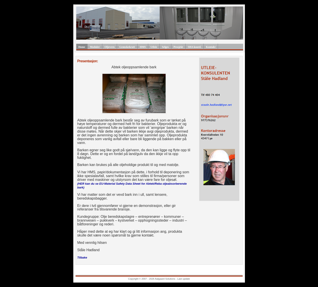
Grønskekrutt (127, 47)
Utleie (153, 47)
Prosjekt (178, 47)
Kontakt (210, 47)
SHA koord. (194, 47)
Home (81, 47)
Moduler (95, 47)
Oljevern (110, 47)
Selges (165, 47)
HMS (143, 47)
